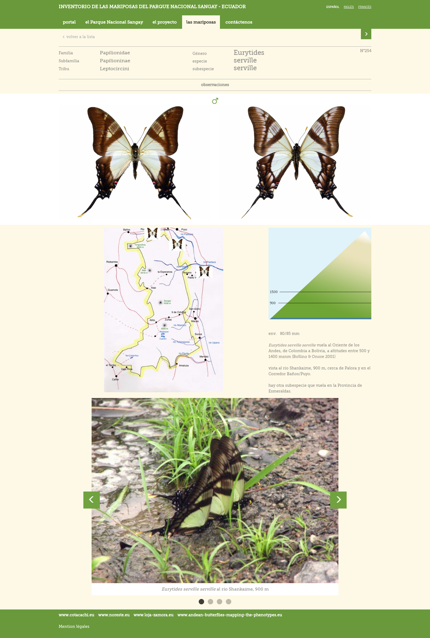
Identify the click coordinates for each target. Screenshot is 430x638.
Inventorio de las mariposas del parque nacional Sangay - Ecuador (152, 6)
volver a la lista (78, 37)
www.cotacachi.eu (76, 615)
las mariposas (201, 22)
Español (333, 7)
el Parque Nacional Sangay (114, 22)
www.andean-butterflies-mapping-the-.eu (229, 615)
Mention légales (74, 626)
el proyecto (164, 22)
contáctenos (238, 22)
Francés (364, 7)
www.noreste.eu (113, 615)
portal (69, 22)
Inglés (349, 7)
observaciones (215, 85)
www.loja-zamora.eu (153, 615)
